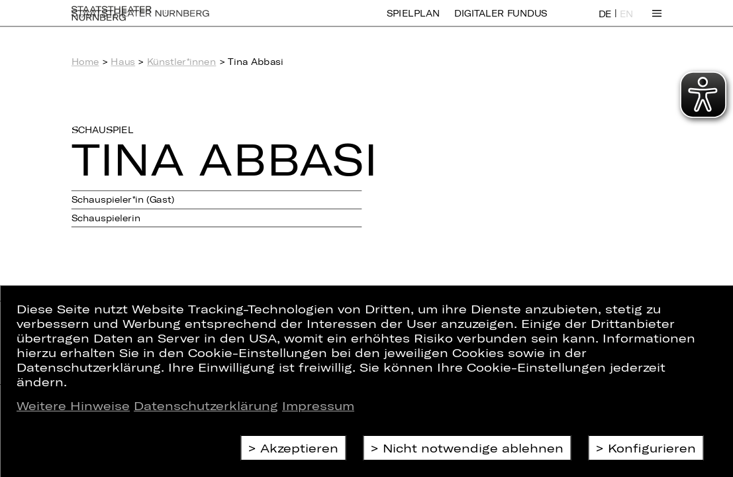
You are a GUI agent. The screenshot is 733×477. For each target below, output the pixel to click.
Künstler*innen (181, 62)
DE (605, 22)
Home (85, 62)
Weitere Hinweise (73, 405)
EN (626, 22)
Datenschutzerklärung (206, 405)
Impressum (318, 405)
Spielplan (413, 21)
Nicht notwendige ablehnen (473, 448)
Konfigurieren (652, 448)
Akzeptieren (299, 448)
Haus (123, 62)
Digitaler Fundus (501, 21)
